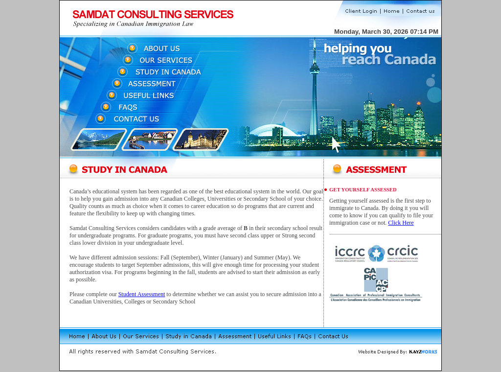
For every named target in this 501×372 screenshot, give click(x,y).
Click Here (400, 222)
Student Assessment (141, 294)
